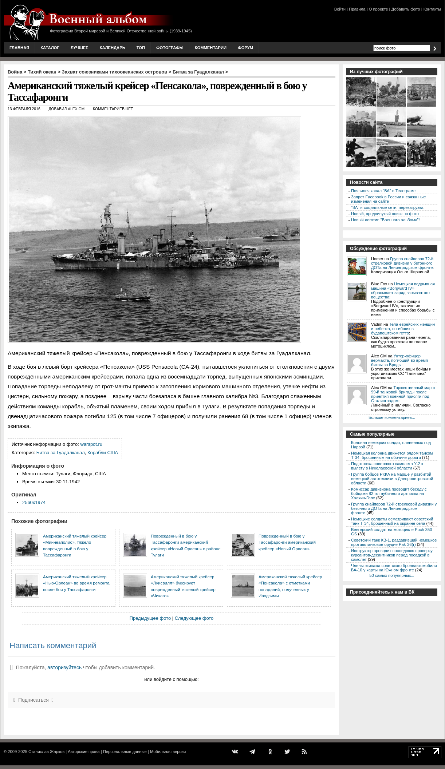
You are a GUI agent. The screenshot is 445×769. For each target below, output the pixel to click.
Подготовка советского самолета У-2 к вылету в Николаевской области (387, 465)
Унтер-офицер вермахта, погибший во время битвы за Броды (399, 360)
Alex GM (76, 109)
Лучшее (79, 47)
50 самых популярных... (391, 575)
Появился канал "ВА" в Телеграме (383, 191)
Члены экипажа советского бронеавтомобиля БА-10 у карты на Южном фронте (394, 567)
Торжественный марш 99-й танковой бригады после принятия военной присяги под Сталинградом (403, 394)
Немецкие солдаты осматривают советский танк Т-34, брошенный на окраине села (392, 521)
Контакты (432, 9)
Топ (141, 47)
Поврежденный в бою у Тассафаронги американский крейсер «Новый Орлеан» (287, 542)
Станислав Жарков (46, 751)
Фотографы (170, 47)
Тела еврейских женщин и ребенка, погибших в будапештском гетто (403, 328)
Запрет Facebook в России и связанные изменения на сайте (388, 199)
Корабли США (102, 452)
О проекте (378, 9)
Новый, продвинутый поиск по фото (385, 213)
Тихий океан (42, 72)
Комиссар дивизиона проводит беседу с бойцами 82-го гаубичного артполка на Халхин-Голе (389, 493)
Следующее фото (194, 618)
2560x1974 (34, 502)
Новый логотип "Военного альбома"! (385, 220)
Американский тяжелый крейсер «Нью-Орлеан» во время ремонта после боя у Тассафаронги (76, 583)
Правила (357, 9)
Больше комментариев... (392, 417)
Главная (19, 47)
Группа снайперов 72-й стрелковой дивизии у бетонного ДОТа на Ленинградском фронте (402, 263)
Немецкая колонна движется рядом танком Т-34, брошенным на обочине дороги (392, 455)
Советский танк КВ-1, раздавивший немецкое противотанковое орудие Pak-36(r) (394, 542)
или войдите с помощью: (171, 679)
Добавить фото (405, 9)
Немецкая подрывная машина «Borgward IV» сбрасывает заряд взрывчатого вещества (403, 290)
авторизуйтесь (64, 667)
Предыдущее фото (150, 618)
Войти (340, 9)
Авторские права (83, 751)
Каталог (49, 47)
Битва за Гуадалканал (198, 72)
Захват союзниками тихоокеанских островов (115, 72)
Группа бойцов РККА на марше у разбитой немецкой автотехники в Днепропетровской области (392, 478)
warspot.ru (91, 444)
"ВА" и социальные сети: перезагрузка (387, 207)
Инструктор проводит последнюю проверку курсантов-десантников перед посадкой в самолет (392, 555)
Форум (245, 47)
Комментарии (211, 47)
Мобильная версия (168, 751)
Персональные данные (125, 751)
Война (15, 72)
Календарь (112, 47)
